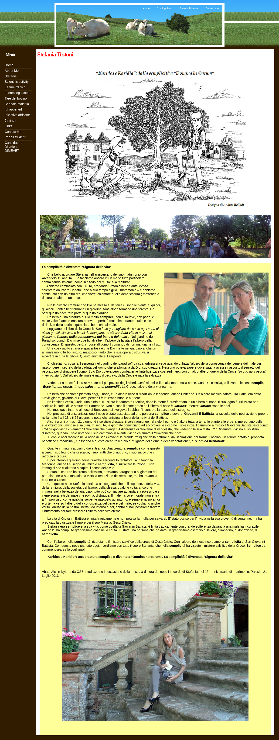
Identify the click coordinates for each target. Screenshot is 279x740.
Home (146, 8)
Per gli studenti (15, 137)
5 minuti (10, 120)
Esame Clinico (15, 87)
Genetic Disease (189, 8)
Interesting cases (17, 93)
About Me (12, 71)
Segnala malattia (17, 104)
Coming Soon (164, 8)
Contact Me (13, 132)
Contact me (212, 8)
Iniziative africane (17, 115)
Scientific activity (17, 81)
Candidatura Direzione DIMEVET (13, 146)
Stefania (11, 76)
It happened (13, 109)
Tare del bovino (16, 98)
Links (8, 126)
